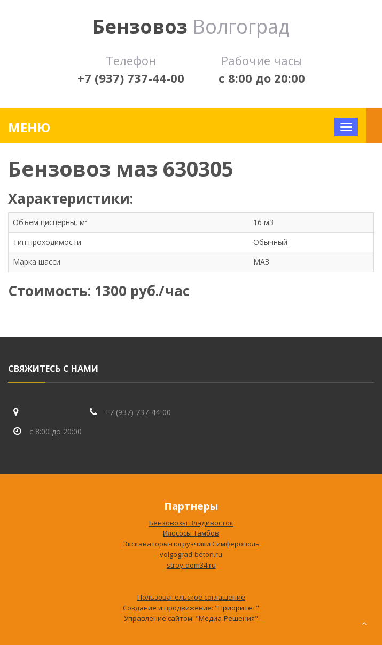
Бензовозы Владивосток (191, 523)
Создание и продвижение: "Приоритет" (191, 607)
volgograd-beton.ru (191, 554)
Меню (29, 127)
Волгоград (191, 26)
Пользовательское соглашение (191, 597)
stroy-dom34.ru (191, 565)
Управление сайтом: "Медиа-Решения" (191, 618)
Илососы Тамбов (191, 533)
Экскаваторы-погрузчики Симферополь (191, 543)
